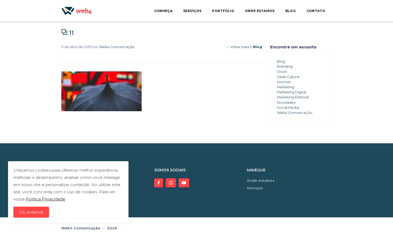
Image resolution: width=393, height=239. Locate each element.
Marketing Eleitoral (293, 97)
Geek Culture (288, 77)
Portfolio (223, 11)
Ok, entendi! (31, 212)
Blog (290, 11)
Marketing (285, 87)
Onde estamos (260, 11)
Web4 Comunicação (117, 47)
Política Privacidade (45, 199)
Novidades (286, 103)
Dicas (281, 72)
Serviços (192, 11)
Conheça (163, 11)
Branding (285, 66)
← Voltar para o (244, 47)
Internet (284, 82)
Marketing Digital (291, 92)
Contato (316, 11)
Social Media (288, 108)
